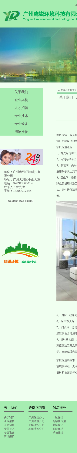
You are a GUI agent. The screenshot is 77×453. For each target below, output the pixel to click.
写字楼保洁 (59, 421)
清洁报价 (21, 132)
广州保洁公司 (36, 417)
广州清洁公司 (36, 421)
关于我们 (21, 92)
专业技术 (21, 116)
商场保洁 (58, 424)
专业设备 (21, 124)
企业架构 (21, 100)
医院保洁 (58, 428)
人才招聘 (21, 108)
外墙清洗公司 (36, 424)
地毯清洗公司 (36, 428)
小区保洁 (58, 417)
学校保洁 (58, 432)
